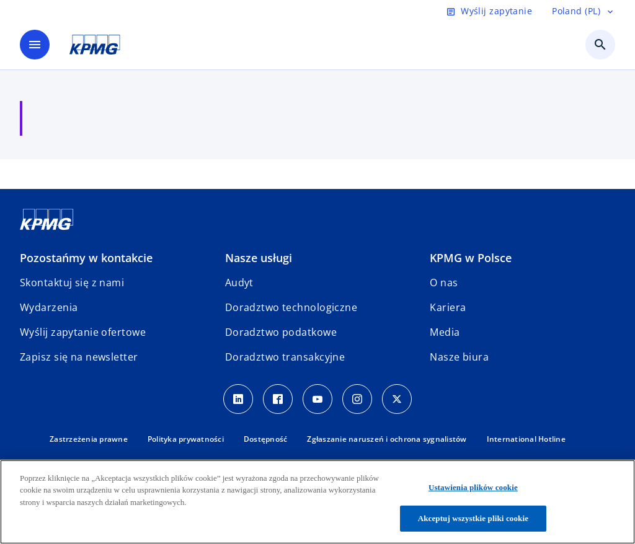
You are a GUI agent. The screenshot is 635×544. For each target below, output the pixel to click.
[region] (317, 502)
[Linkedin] (238, 399)
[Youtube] (317, 399)
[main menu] (35, 44)
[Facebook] (278, 399)
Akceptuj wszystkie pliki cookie (473, 518)
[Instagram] (357, 399)
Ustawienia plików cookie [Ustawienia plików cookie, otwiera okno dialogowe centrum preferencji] (473, 487)
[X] (397, 399)
